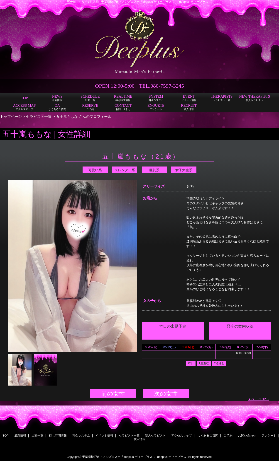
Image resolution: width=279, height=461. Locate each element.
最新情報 (20, 435)
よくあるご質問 (208, 435)
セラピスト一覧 (38, 116)
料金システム (81, 435)
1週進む (204, 363)
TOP (24, 98)
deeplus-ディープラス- (172, 457)
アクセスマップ (181, 435)
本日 (191, 363)
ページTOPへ (260, 399)
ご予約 (228, 435)
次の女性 (166, 393)
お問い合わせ (247, 435)
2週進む (219, 363)
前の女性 (113, 393)
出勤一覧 (37, 435)
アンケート (269, 435)
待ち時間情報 (58, 435)
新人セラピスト (155, 435)
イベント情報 (104, 435)
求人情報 (139, 439)
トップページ (11, 116)
